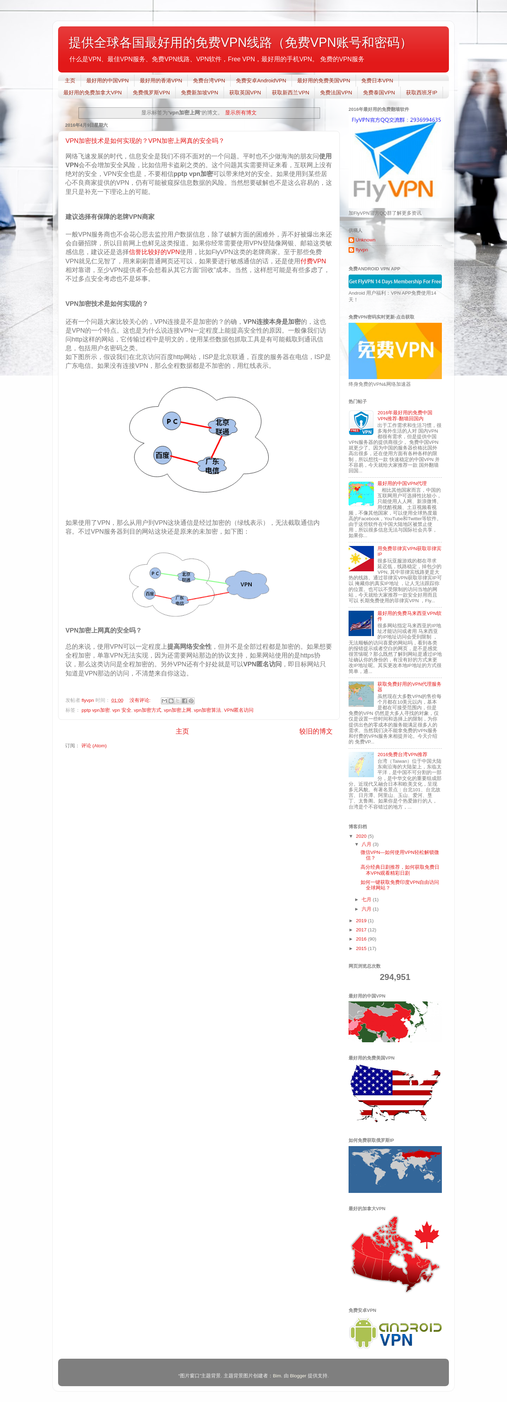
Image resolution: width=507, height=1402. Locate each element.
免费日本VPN (377, 80)
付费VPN (313, 261)
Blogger (298, 1375)
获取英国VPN (245, 92)
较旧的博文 (316, 731)
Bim (277, 1375)
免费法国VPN (336, 92)
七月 (367, 899)
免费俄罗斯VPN (151, 92)
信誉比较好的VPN (154, 252)
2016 (362, 939)
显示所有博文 (241, 112)
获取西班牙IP (421, 92)
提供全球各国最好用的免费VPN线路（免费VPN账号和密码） (240, 42)
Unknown (365, 240)
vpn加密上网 (177, 710)
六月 (367, 909)
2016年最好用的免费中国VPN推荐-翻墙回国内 (404, 415)
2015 (362, 948)
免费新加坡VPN (199, 92)
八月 (367, 844)
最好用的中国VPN (107, 80)
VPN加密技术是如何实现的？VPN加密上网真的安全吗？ (145, 140)
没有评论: (141, 700)
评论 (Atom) (94, 745)
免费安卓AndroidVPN (261, 80)
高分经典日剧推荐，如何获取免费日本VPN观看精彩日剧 (400, 870)
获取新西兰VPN (290, 92)
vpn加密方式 (147, 710)
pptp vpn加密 (96, 710)
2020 (362, 836)
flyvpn (362, 249)
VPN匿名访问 (239, 710)
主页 (70, 80)
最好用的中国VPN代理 (402, 483)
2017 (362, 929)
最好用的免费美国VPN (323, 80)
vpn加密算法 (207, 710)
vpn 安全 (121, 710)
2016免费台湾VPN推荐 (402, 754)
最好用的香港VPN (161, 80)
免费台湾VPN (209, 80)
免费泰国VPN (379, 92)
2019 (362, 920)
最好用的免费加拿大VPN (92, 92)
